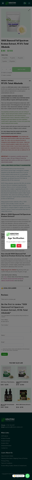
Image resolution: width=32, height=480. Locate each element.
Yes (13, 245)
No (19, 245)
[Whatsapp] (27, 476)
